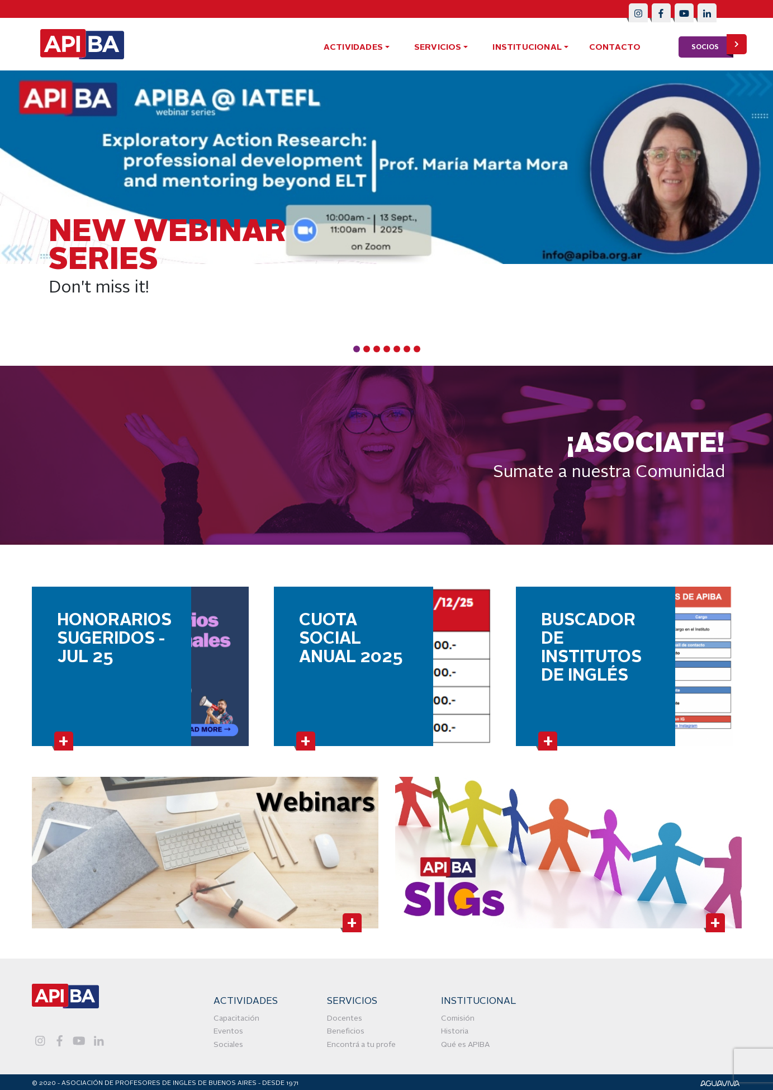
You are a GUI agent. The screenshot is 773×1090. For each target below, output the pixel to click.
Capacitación (236, 1018)
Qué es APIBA (465, 1045)
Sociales (228, 1045)
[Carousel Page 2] (366, 349)
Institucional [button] (527, 48)
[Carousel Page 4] (386, 349)
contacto (615, 48)
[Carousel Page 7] (417, 349)
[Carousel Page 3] (376, 349)
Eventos (228, 1031)
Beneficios (345, 1031)
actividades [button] (353, 48)
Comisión (458, 1018)
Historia (454, 1031)
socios (712, 47)
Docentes (344, 1018)
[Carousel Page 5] (396, 349)
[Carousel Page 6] (407, 349)
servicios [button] (438, 48)
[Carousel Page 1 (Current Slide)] (356, 349)
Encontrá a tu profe (361, 1045)
